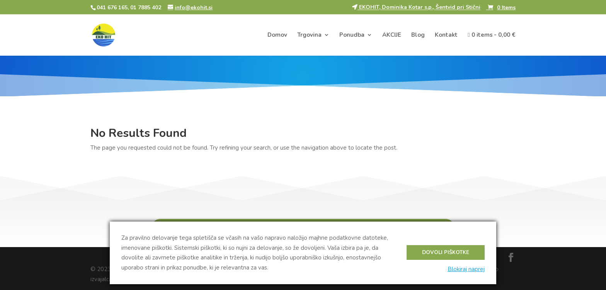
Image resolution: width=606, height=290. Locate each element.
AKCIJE (391, 35)
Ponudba (351, 35)
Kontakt (446, 35)
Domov (277, 35)
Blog (418, 35)
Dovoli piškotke (445, 252)
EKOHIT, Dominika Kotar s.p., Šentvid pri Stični (416, 7)
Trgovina (309, 35)
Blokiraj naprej (466, 269)
